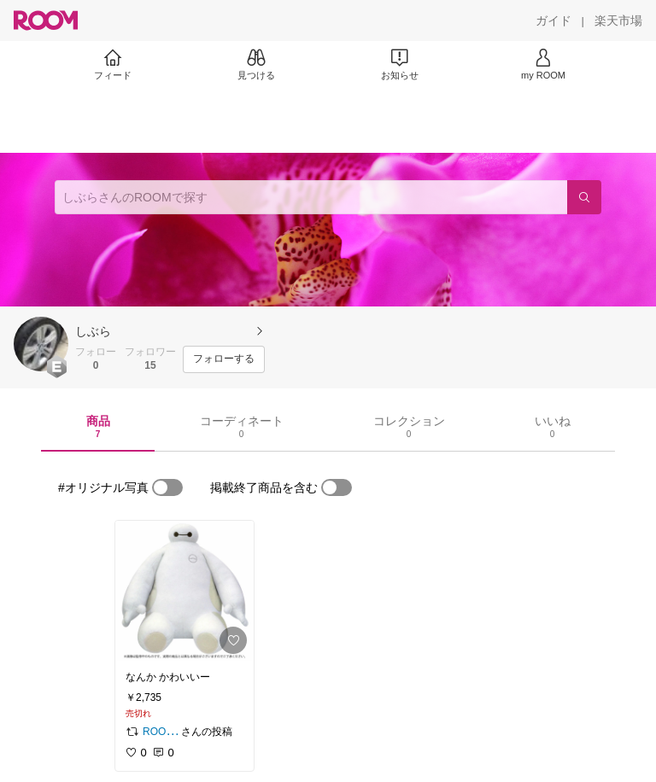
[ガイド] (553, 20)
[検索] (584, 197)
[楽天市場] (618, 20)
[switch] (167, 487)
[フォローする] (224, 359)
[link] (184, 591)
